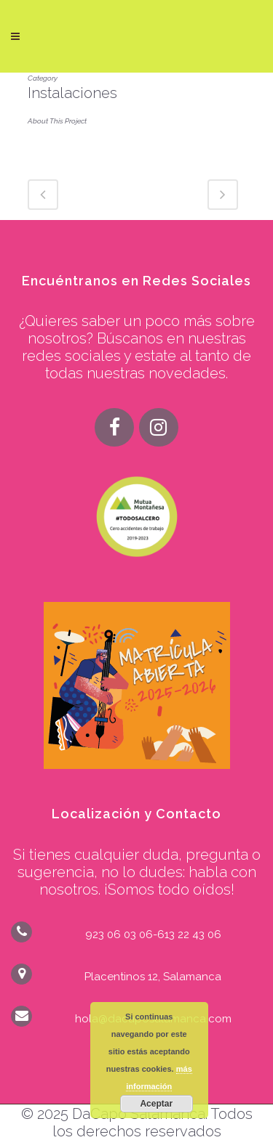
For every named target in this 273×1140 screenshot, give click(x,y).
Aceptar (156, 1104)
